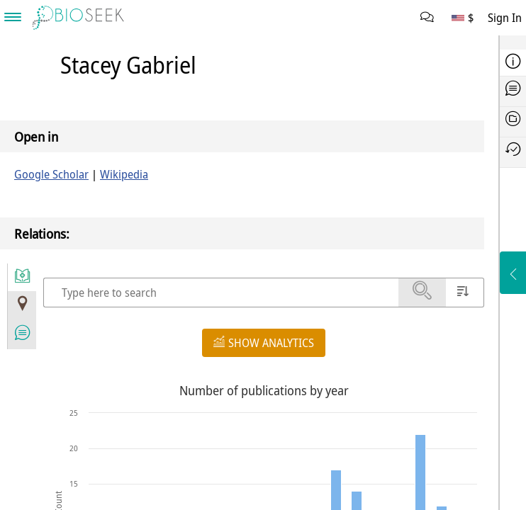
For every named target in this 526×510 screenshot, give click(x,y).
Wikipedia (124, 174)
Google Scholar (51, 174)
